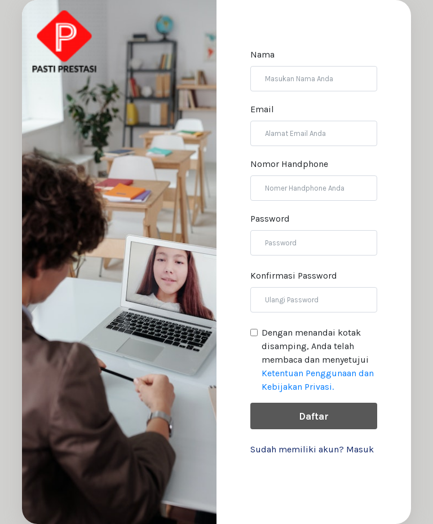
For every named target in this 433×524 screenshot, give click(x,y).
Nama (262, 54)
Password (270, 218)
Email (262, 109)
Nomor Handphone (289, 163)
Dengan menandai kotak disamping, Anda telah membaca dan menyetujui (318, 359)
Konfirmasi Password (293, 275)
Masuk (360, 449)
